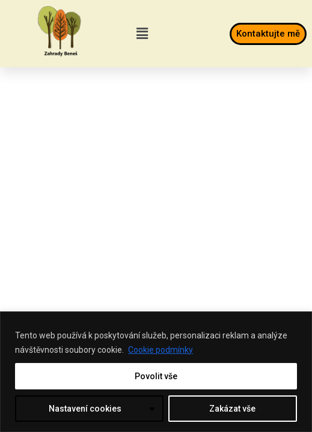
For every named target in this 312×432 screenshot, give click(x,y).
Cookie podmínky (160, 350)
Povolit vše (156, 376)
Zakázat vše (232, 408)
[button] (142, 33)
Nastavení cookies (85, 408)
